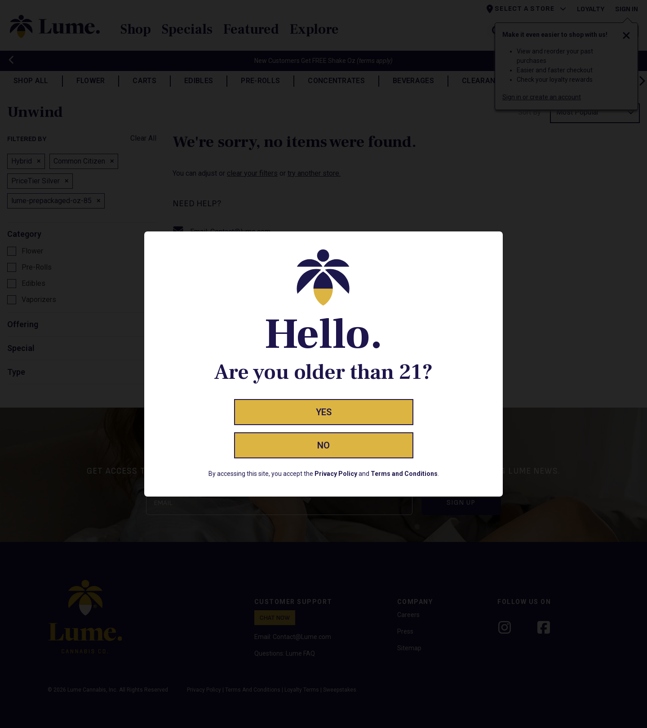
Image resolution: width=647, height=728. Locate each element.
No (323, 445)
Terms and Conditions (404, 473)
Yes (324, 412)
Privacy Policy (336, 473)
